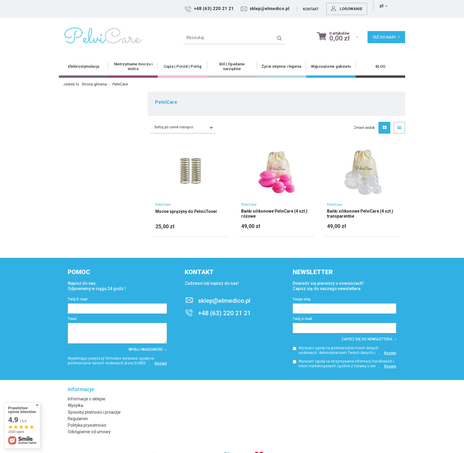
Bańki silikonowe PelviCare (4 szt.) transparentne (360, 214)
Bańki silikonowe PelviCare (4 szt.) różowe (274, 214)
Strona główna (94, 84)
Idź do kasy (386, 37)
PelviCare (163, 205)
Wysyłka (75, 405)
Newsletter (313, 272)
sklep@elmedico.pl (307, 8)
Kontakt (349, 9)
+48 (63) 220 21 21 (252, 8)
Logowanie (384, 8)
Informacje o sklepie (86, 399)
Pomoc (79, 272)
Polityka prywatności (87, 425)
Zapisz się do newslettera (368, 339)
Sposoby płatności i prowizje (94, 412)
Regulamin (78, 418)
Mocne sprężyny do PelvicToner (186, 211)
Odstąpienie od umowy (89, 431)
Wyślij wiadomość (148, 349)
